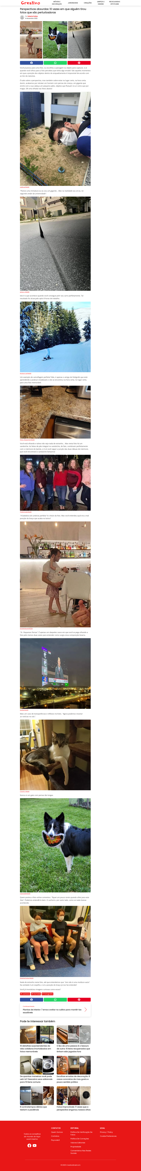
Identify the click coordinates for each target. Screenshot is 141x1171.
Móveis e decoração (57, 3)
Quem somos (57, 1132)
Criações (88, 3)
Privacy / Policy (106, 1132)
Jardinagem (73, 3)
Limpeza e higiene (100, 3)
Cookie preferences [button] (108, 1136)
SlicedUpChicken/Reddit (26, 978)
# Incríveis (35, 994)
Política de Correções (80, 1138)
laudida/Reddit (24, 710)
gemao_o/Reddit (24, 292)
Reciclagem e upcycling (114, 3)
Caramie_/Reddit (24, 791)
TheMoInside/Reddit (26, 512)
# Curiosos (25, 994)
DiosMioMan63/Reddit (26, 628)
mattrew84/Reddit (25, 893)
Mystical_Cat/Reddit (25, 373)
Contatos (55, 1136)
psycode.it (55, 1140)
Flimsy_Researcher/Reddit (27, 440)
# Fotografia (47, 994)
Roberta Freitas (33, 16)
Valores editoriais (78, 1142)
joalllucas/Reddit (24, 187)
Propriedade (76, 1146)
